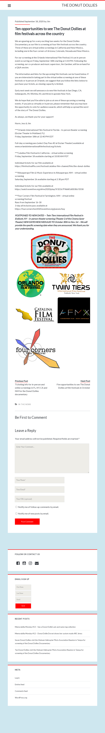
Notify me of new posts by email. (33, 513)
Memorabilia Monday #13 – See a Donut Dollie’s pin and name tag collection (45, 627)
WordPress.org (21, 698)
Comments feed (21, 691)
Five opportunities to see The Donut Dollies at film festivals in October (73, 386)
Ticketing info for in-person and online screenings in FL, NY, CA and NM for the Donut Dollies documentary (31, 389)
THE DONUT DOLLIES (79, 5)
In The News (24, 404)
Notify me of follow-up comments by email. (38, 507)
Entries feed (19, 684)
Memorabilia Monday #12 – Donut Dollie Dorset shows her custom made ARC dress (48, 633)
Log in (17, 678)
